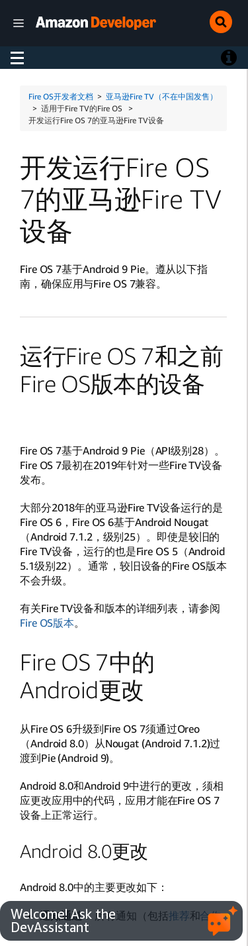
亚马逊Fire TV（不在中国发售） (162, 96)
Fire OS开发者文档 (60, 96)
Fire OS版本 (47, 622)
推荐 (179, 915)
